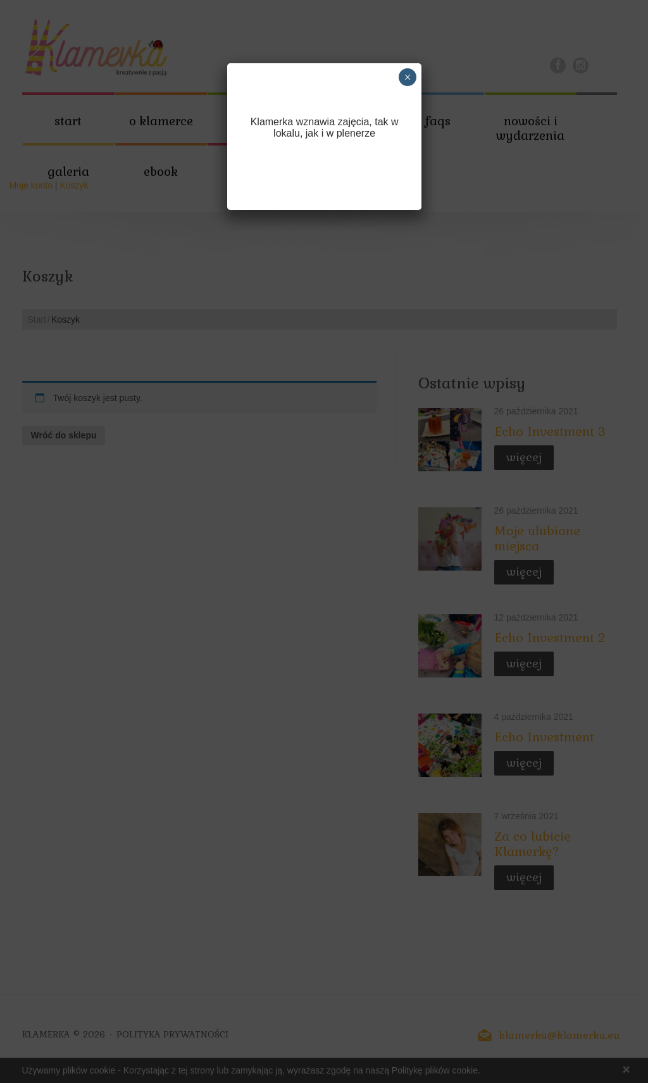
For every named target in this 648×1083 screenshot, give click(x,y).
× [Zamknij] (407, 77)
